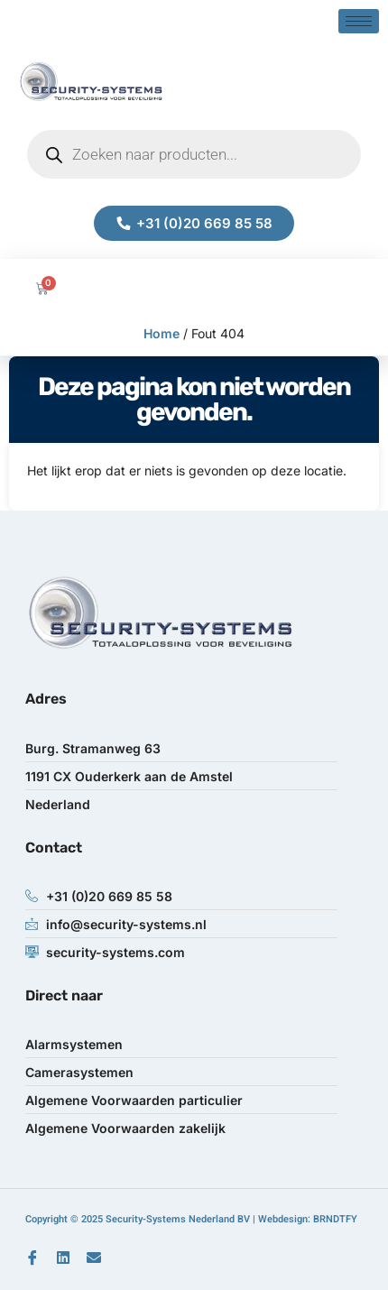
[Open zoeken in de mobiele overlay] (194, 154)
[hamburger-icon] (358, 21)
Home (161, 333)
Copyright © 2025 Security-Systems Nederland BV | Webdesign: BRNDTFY (191, 1219)
